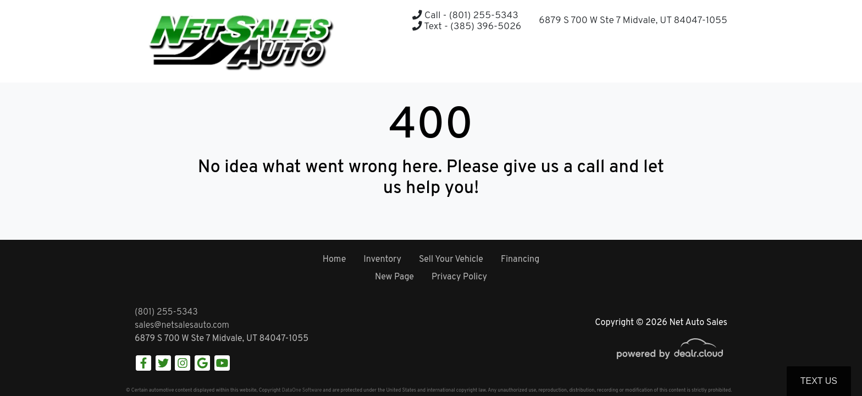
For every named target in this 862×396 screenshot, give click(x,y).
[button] (691, 61)
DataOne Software (302, 390)
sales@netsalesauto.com (182, 325)
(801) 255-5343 (166, 312)
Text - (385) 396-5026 (466, 26)
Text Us (818, 381)
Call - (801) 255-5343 (465, 15)
